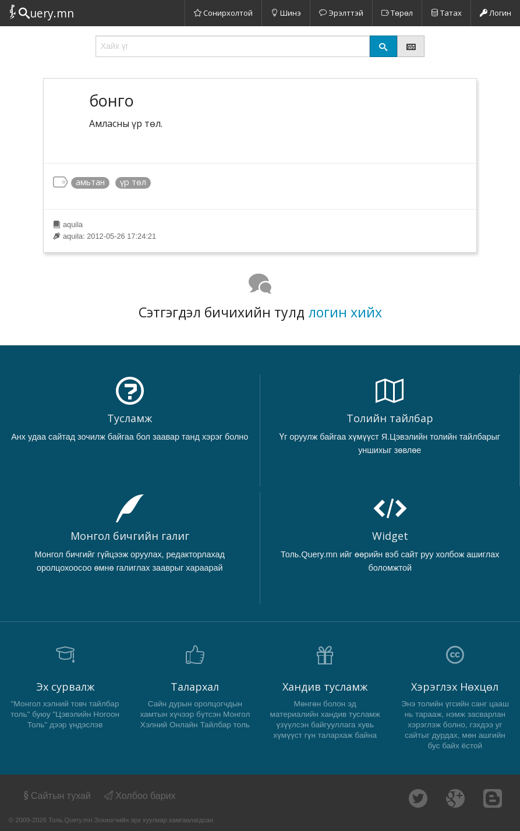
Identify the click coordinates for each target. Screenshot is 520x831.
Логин (495, 13)
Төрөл (397, 13)
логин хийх (345, 312)
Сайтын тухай (56, 796)
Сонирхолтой (223, 13)
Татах (446, 13)
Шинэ (286, 13)
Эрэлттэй (341, 13)
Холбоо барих (140, 796)
